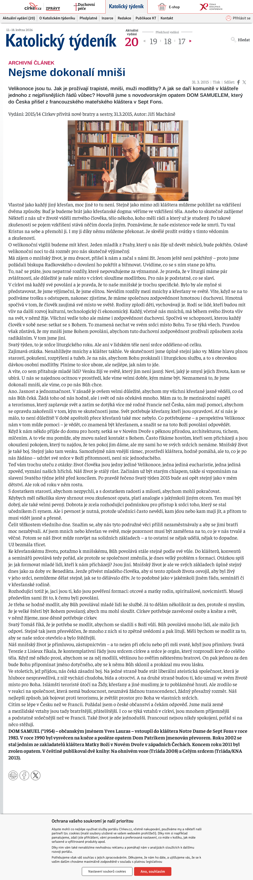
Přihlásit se (238, 18)
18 (167, 41)
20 (132, 41)
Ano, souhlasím (153, 871)
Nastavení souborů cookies (107, 871)
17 (181, 41)
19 (153, 41)
